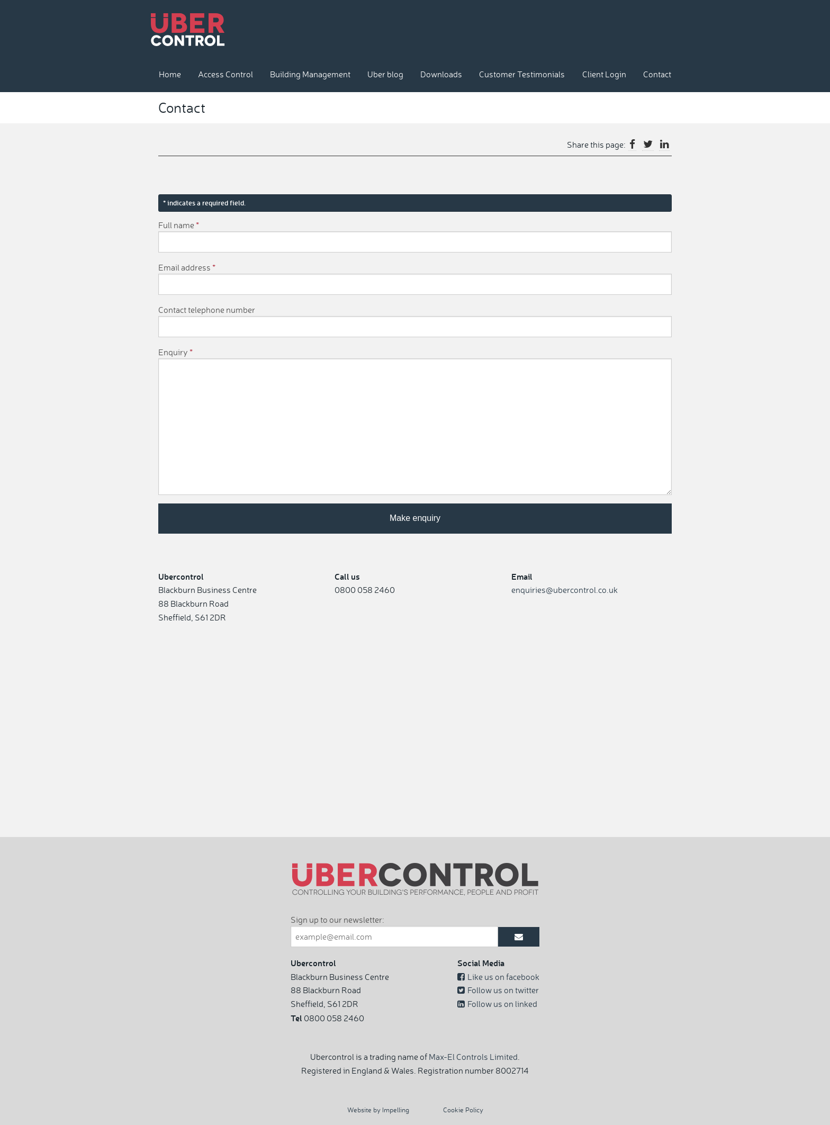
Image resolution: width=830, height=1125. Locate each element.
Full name (178, 225)
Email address (186, 267)
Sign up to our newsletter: (337, 919)
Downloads (441, 74)
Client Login (604, 74)
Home (170, 74)
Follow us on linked (497, 1003)
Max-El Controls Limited (473, 1056)
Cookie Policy (463, 1109)
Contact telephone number (206, 309)
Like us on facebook (498, 976)
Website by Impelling (378, 1109)
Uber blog (385, 74)
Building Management (310, 74)
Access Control (225, 74)
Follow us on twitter (498, 990)
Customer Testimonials (522, 74)
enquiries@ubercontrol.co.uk (564, 589)
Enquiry (175, 352)
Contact (657, 74)
